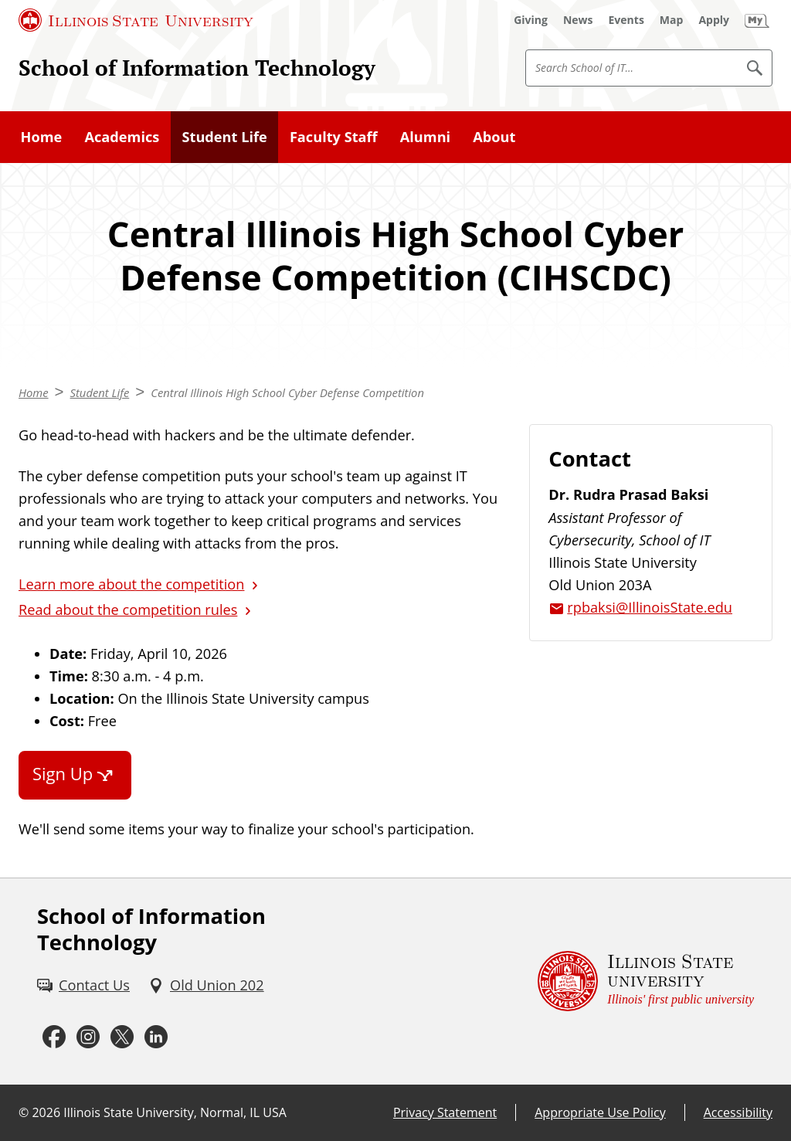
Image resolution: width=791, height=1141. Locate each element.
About (494, 136)
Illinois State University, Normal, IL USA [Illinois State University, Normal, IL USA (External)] (175, 1112)
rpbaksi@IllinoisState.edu (649, 607)
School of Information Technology (197, 67)
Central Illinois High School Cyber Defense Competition (287, 392)
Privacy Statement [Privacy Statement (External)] (445, 1112)
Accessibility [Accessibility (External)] (738, 1112)
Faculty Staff (334, 136)
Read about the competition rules (128, 609)
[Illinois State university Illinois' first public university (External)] (646, 981)
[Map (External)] (672, 20)
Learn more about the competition (131, 584)
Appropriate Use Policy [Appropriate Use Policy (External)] (600, 1112)
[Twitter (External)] (122, 1037)
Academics (121, 136)
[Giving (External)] (531, 20)
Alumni (425, 136)
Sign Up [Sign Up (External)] (62, 773)
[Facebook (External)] (54, 1037)
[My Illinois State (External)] (757, 20)
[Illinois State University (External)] (136, 20)
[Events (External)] (626, 20)
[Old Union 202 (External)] (206, 985)
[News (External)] (578, 20)
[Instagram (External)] (88, 1037)
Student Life (224, 136)
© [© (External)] (24, 1112)
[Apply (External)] (713, 20)
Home (42, 136)
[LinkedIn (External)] (156, 1037)
